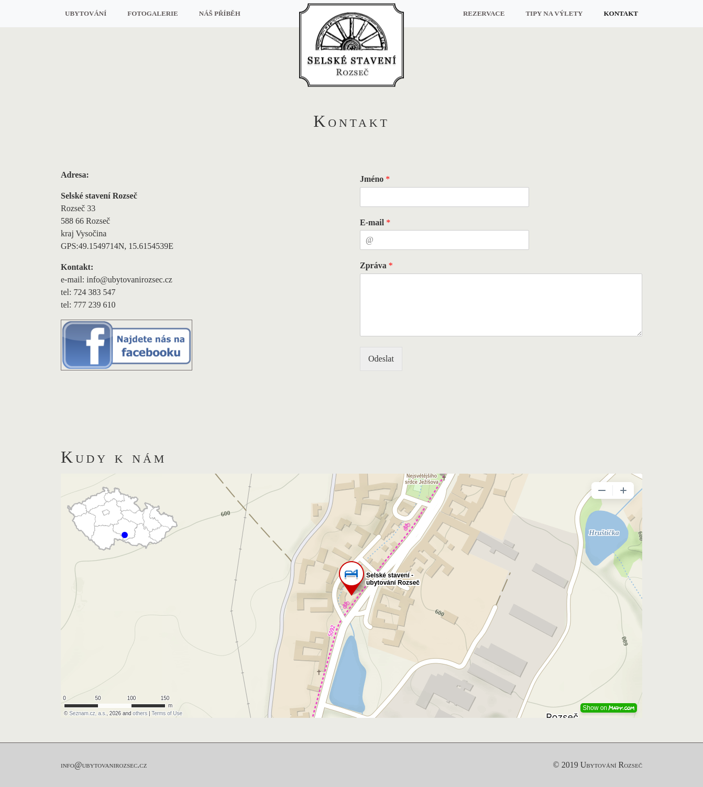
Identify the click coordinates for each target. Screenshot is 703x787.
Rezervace (484, 13)
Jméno (375, 178)
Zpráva (376, 265)
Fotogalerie (152, 13)
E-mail (375, 222)
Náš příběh (219, 13)
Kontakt (621, 13)
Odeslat (381, 358)
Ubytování (85, 13)
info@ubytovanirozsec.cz (104, 764)
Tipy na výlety (554, 13)
